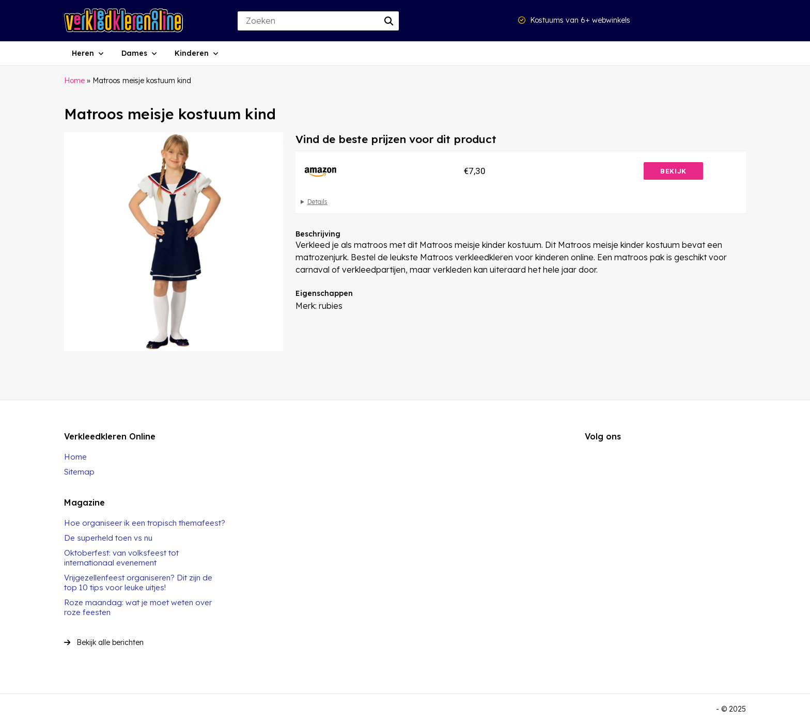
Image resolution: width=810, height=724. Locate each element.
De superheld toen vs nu (108, 538)
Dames (134, 53)
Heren (83, 53)
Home (74, 80)
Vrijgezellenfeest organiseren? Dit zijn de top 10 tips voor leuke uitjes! (138, 582)
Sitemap (79, 472)
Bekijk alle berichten (104, 642)
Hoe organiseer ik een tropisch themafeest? (144, 523)
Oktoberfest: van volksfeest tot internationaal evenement (121, 558)
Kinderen (192, 53)
